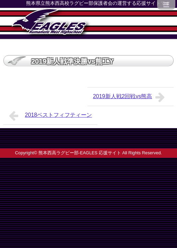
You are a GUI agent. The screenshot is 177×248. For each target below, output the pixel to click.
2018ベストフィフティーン (50, 115)
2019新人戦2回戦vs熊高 (130, 97)
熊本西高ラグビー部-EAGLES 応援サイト (79, 152)
